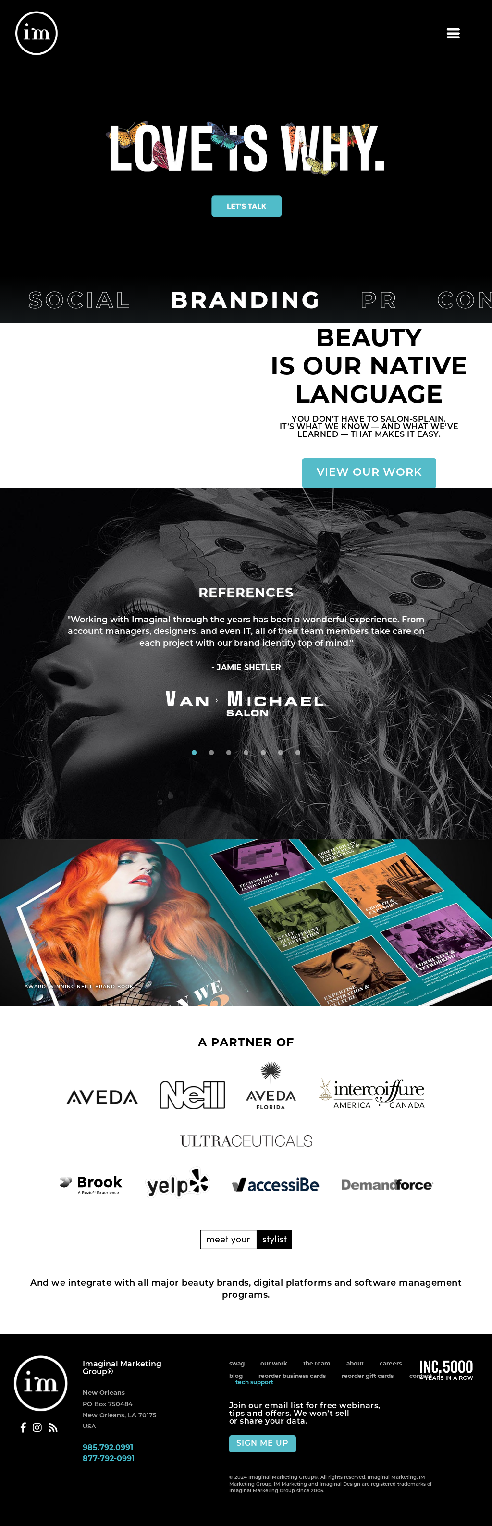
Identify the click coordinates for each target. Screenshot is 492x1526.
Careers (391, 1363)
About (355, 1363)
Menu (397, 33)
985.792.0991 (108, 1447)
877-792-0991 (109, 1458)
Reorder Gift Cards (368, 1375)
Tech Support (254, 1382)
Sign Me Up (262, 1444)
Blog (236, 1375)
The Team (317, 1363)
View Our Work (369, 473)
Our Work (273, 1363)
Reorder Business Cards (292, 1375)
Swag (237, 1363)
